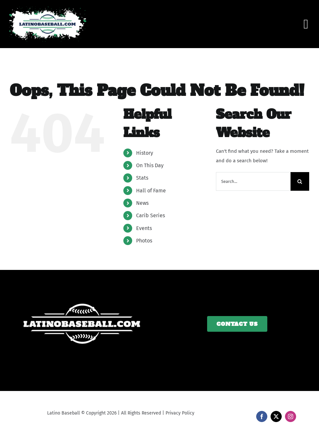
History (144, 153)
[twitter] (276, 416)
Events (144, 228)
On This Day (150, 165)
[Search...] (253, 181)
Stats (142, 178)
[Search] (300, 181)
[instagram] (290, 416)
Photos (144, 241)
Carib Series (150, 215)
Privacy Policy (180, 413)
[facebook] (261, 416)
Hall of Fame (151, 190)
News (142, 203)
